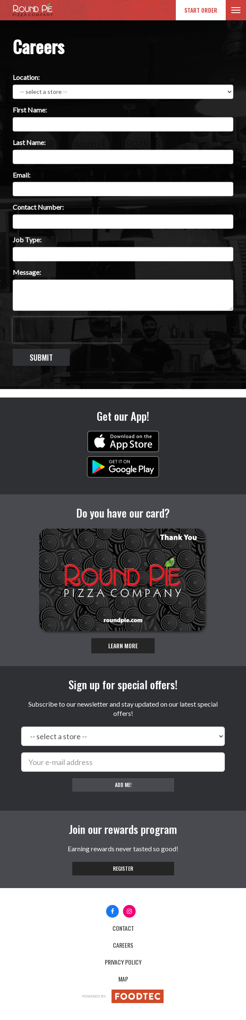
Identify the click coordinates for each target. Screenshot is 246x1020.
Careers (123, 944)
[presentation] (67, 330)
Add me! (123, 784)
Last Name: (29, 142)
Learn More (123, 645)
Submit (41, 357)
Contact (123, 928)
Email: (21, 175)
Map (123, 978)
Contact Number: (38, 207)
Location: (26, 77)
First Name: (30, 110)
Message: (27, 272)
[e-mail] (123, 762)
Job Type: (27, 240)
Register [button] (123, 868)
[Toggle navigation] (236, 10)
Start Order (200, 9)
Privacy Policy (123, 961)
